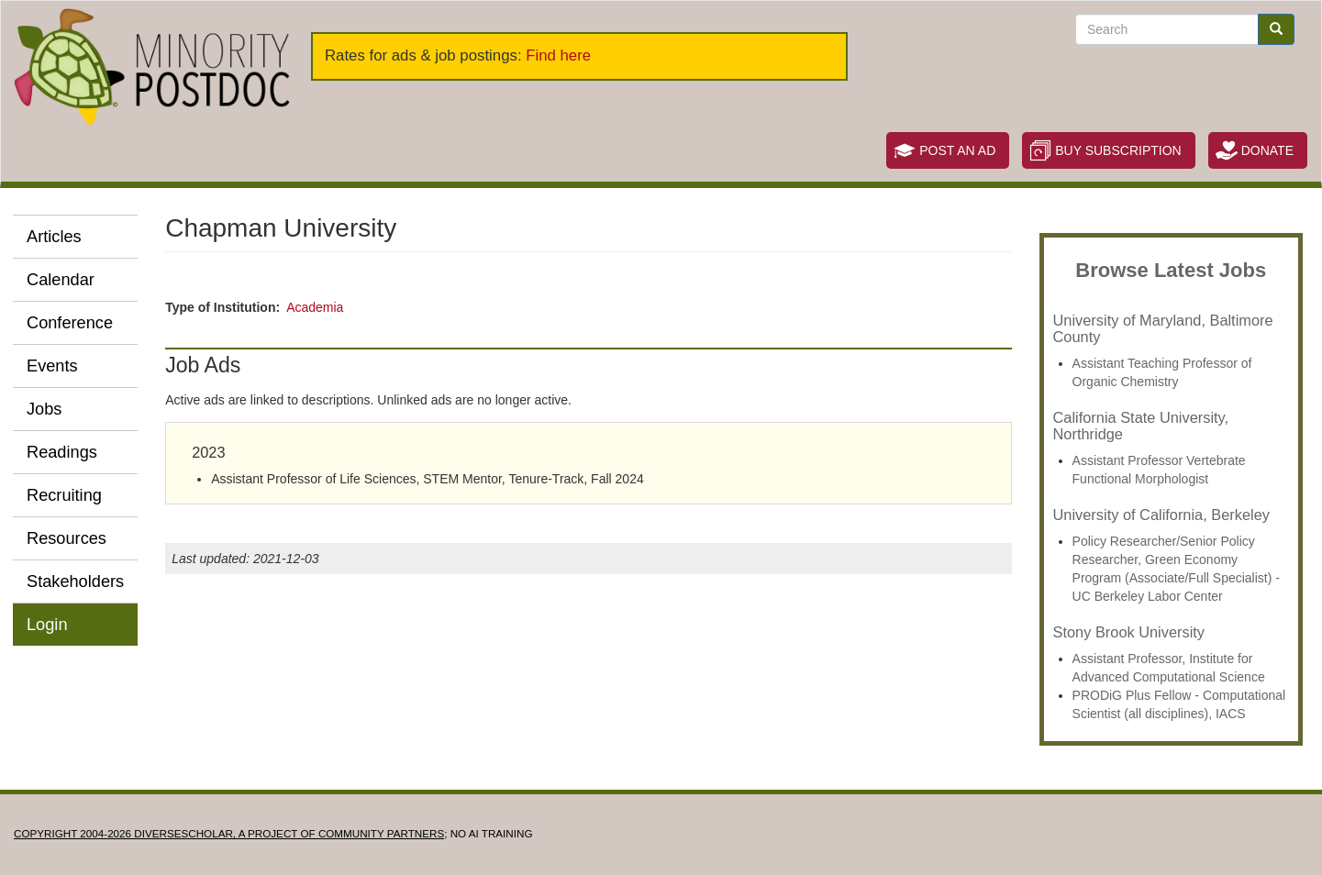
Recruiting (64, 495)
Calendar (60, 280)
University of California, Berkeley (1161, 514)
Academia (314, 307)
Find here (558, 55)
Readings (62, 452)
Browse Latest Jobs (1170, 270)
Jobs (44, 409)
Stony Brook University (1129, 632)
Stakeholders (75, 581)
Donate (1267, 150)
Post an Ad (957, 150)
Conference (70, 323)
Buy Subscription (1118, 150)
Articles (54, 236)
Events (52, 366)
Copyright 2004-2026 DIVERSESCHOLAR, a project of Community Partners (229, 833)
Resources (66, 538)
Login (47, 624)
